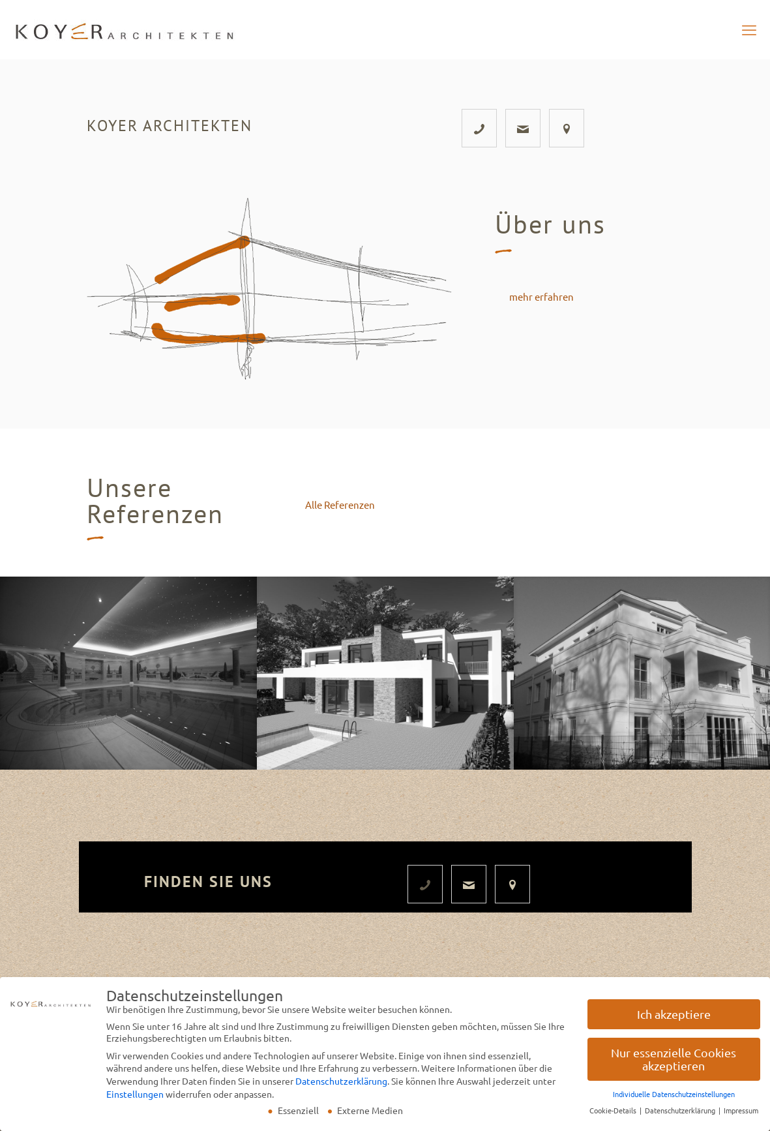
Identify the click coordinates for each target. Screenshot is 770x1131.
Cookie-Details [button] (613, 1114)
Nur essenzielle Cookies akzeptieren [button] (673, 1062)
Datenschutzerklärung (341, 1085)
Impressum (741, 1114)
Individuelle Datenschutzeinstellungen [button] (674, 1098)
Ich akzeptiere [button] (674, 1018)
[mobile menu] (749, 29)
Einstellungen (135, 1097)
